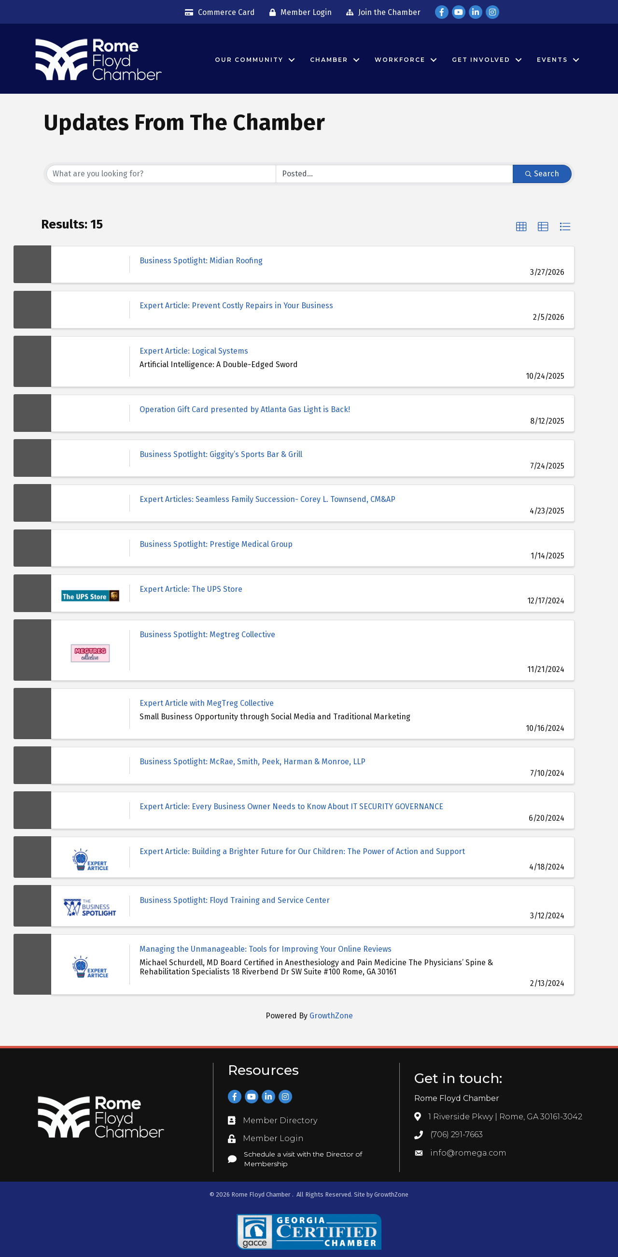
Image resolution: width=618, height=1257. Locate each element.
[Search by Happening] (394, 174)
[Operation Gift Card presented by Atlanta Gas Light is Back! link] (90, 413)
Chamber (329, 59)
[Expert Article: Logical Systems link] (90, 362)
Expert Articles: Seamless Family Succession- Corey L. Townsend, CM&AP (267, 499)
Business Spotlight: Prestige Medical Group (216, 544)
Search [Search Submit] (542, 173)
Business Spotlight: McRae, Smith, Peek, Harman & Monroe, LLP (252, 761)
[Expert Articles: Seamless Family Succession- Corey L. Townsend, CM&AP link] (90, 503)
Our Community (249, 59)
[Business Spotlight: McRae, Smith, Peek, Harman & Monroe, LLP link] (90, 765)
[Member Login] (298, 12)
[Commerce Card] (217, 12)
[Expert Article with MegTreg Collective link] (90, 714)
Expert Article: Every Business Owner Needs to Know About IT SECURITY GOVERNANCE (291, 806)
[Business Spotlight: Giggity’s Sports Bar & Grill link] (90, 458)
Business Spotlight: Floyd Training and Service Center (235, 900)
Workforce (400, 59)
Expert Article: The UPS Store (191, 589)
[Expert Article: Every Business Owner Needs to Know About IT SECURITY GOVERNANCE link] (90, 810)
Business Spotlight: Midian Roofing (201, 260)
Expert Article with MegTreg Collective (207, 703)
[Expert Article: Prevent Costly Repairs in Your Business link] (90, 309)
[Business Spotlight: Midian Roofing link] (90, 264)
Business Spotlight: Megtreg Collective (207, 634)
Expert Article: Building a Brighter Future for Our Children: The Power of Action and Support (302, 851)
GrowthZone (331, 1015)
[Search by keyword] (161, 174)
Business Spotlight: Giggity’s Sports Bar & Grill (221, 454)
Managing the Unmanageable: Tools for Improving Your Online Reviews (266, 949)
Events (552, 59)
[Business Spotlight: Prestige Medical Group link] (90, 548)
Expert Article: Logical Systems (194, 351)
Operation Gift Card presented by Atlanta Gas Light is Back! (245, 409)
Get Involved (481, 59)
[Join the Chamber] (381, 12)
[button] (521, 227)
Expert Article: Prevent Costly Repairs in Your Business (236, 305)
